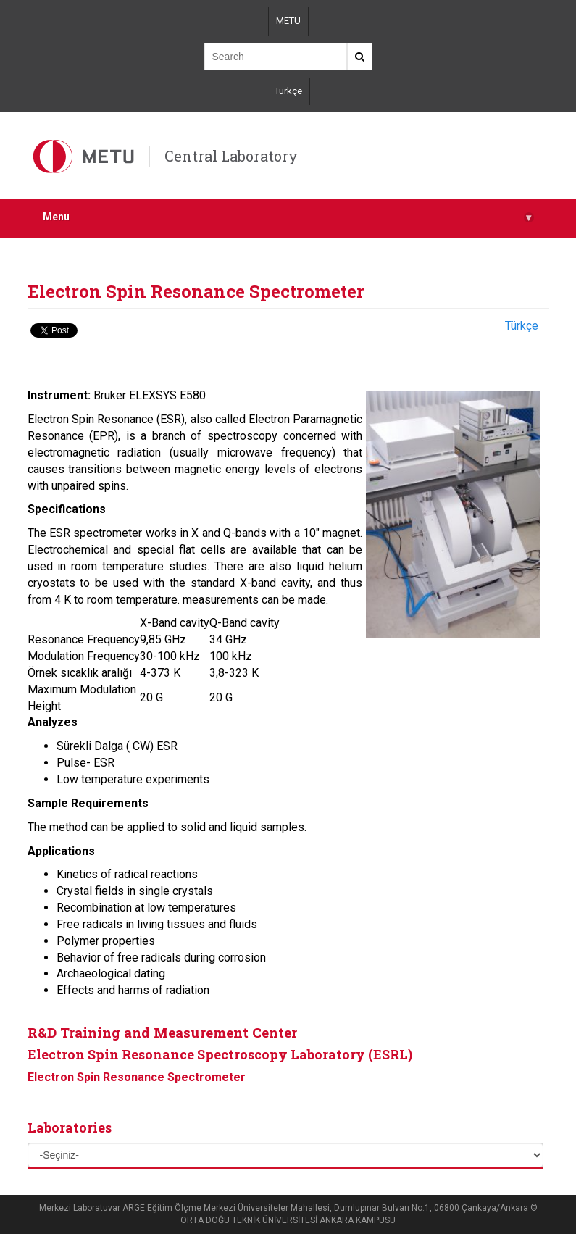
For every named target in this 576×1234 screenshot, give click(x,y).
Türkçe (288, 91)
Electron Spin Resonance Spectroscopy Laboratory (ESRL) (220, 1054)
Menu (288, 217)
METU (288, 20)
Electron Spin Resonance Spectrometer (137, 1077)
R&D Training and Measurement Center (162, 1032)
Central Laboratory (231, 155)
